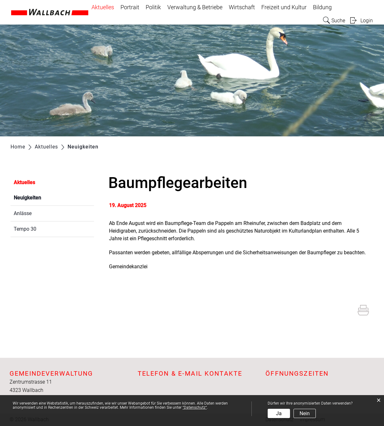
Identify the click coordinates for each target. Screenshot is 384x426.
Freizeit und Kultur (284, 7)
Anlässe (23, 213)
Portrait (129, 7)
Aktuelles (102, 7)
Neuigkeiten (42, 197)
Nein (305, 413)
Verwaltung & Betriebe (194, 7)
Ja (279, 413)
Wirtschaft (242, 7)
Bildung (322, 7)
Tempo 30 (25, 229)
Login (366, 21)
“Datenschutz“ (195, 407)
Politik (153, 7)
